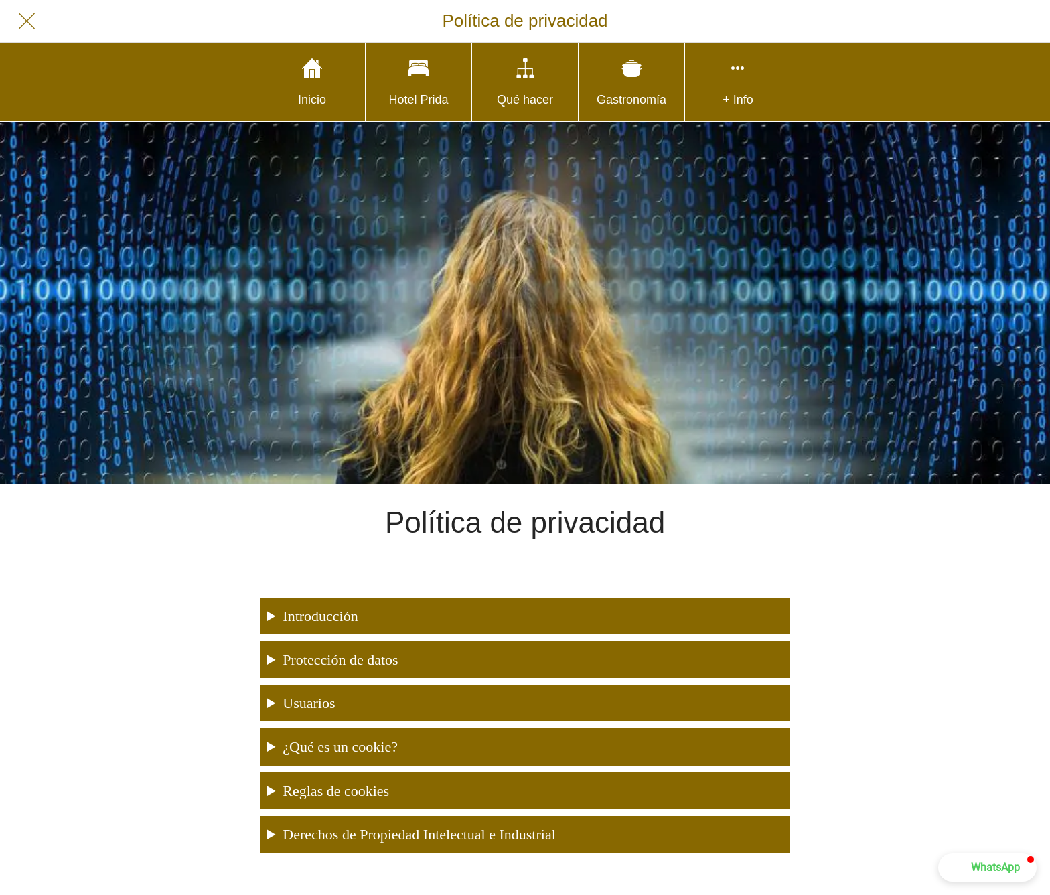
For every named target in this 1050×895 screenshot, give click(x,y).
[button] (987, 867)
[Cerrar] (27, 21)
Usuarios (309, 703)
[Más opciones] (738, 82)
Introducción (320, 616)
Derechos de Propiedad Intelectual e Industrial (419, 834)
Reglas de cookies (336, 790)
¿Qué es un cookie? (340, 746)
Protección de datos (340, 659)
